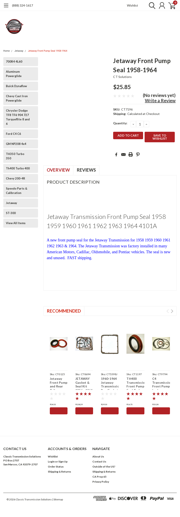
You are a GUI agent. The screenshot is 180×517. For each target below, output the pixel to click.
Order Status (56, 466)
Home (6, 50)
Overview (58, 169)
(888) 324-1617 (22, 5)
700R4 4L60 (14, 61)
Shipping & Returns (59, 471)
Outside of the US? (103, 466)
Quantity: (120, 123)
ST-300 (11, 213)
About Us (98, 456)
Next (172, 311)
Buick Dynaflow (16, 86)
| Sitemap (57, 499)
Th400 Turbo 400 (18, 168)
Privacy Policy (100, 481)
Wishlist (132, 5)
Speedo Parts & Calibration (16, 191)
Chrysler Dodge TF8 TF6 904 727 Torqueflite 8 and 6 (18, 117)
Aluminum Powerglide (14, 74)
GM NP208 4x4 (16, 144)
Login (51, 461)
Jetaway (18, 50)
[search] (151, 5)
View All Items (16, 223)
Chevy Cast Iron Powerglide (17, 98)
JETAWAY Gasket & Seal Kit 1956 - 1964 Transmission (84, 386)
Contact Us (99, 461)
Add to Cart (58, 411)
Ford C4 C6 (13, 133)
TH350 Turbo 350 (15, 156)
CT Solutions (122, 77)
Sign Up (63, 461)
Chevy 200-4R (15, 178)
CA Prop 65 (99, 476)
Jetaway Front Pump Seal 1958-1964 (47, 50)
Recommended (64, 310)
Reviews (86, 169)
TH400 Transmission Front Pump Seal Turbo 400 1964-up (135, 388)
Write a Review (160, 100)
